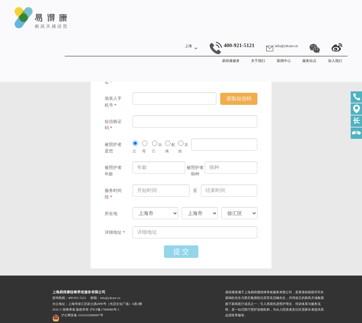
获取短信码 (239, 98)
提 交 (181, 251)
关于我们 (258, 61)
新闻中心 (284, 61)
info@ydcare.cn (286, 46)
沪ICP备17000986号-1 (104, 309)
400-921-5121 (232, 45)
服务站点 (309, 61)
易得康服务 (231, 61)
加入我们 (335, 61)
